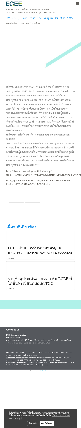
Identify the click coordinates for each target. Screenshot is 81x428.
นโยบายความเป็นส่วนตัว (61, 415)
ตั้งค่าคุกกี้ (32, 423)
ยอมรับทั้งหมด (46, 423)
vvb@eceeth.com (44, 357)
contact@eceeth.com (35, 352)
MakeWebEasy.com (44, 371)
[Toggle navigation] (77, 4)
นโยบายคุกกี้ (17, 418)
